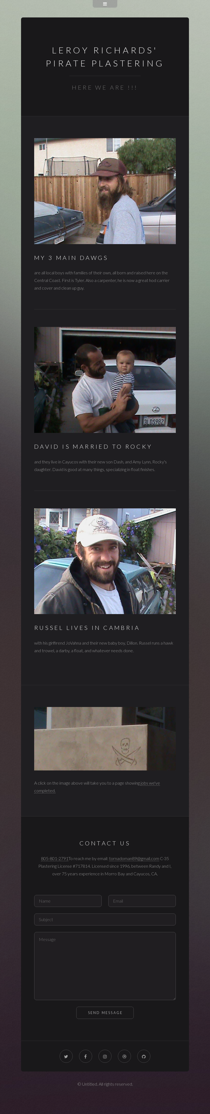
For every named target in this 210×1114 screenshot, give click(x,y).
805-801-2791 (54, 858)
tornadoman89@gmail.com (134, 858)
